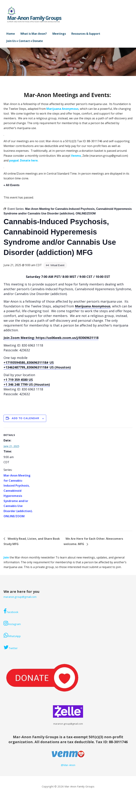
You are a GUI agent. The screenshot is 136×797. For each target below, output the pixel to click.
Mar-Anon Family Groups (34, 18)
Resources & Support (85, 34)
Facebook (11, 611)
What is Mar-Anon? (33, 34)
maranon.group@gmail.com (20, 597)
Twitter (11, 647)
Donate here (29, 160)
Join (7, 557)
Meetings (59, 34)
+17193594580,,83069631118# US (29, 362)
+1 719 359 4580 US (18, 380)
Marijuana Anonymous (62, 109)
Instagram (12, 623)
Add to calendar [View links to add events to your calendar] (25, 418)
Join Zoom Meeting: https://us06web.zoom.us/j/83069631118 (51, 338)
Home (10, 34)
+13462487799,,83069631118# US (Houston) (37, 367)
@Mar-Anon (68, 765)
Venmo (76, 156)
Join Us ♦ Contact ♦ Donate (24, 41)
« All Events (11, 185)
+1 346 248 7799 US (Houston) (27, 384)
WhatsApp (12, 635)
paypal (14, 160)
